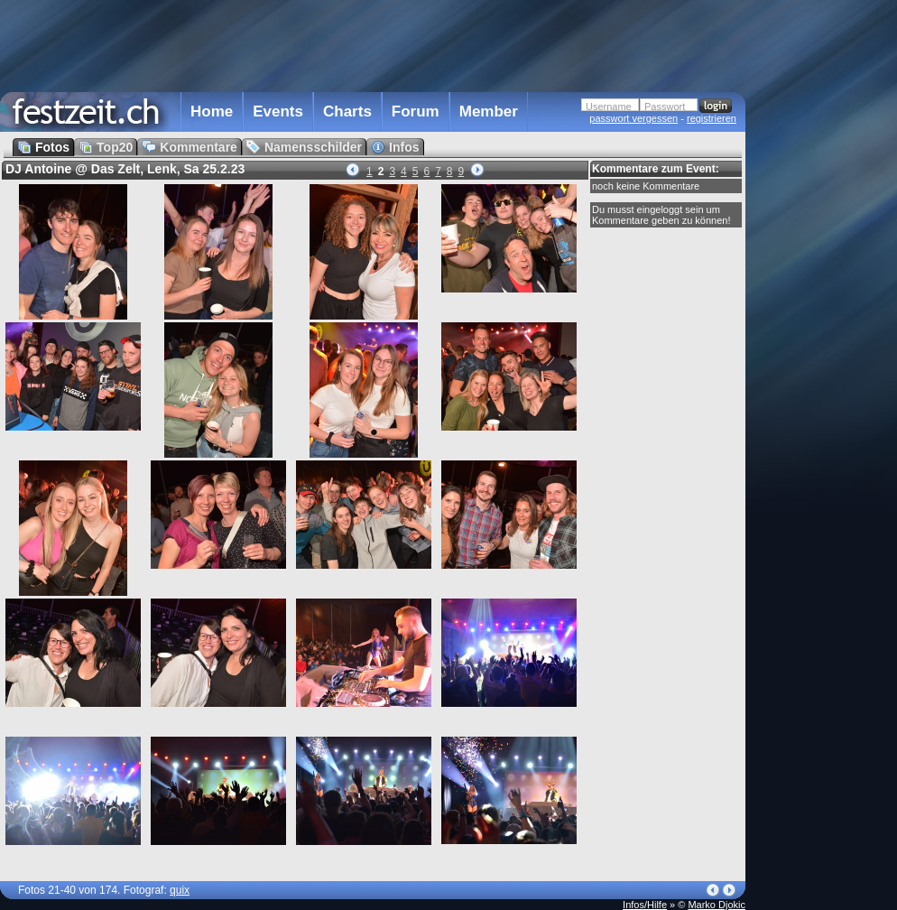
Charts (347, 111)
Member (488, 111)
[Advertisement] (372, 44)
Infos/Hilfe (645, 904)
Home (211, 111)
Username (609, 106)
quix (180, 890)
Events (278, 111)
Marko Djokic (716, 904)
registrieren (711, 118)
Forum (415, 111)
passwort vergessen (633, 118)
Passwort (664, 106)
